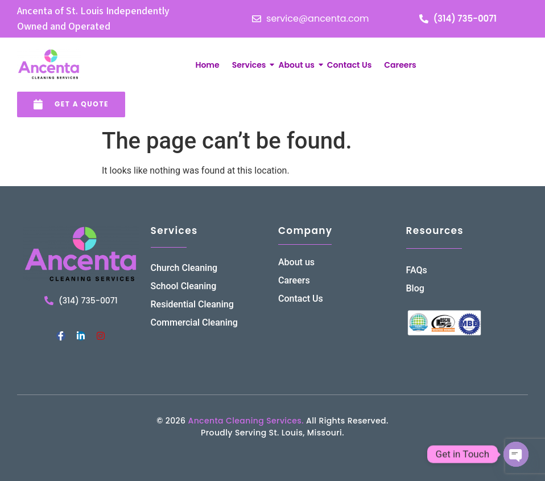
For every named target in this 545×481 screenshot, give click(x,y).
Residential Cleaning (192, 304)
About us (297, 65)
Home (207, 65)
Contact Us (349, 65)
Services (250, 65)
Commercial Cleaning (194, 322)
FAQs (416, 270)
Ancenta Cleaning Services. (245, 420)
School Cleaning (184, 286)
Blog (415, 288)
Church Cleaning (184, 267)
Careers (400, 65)
